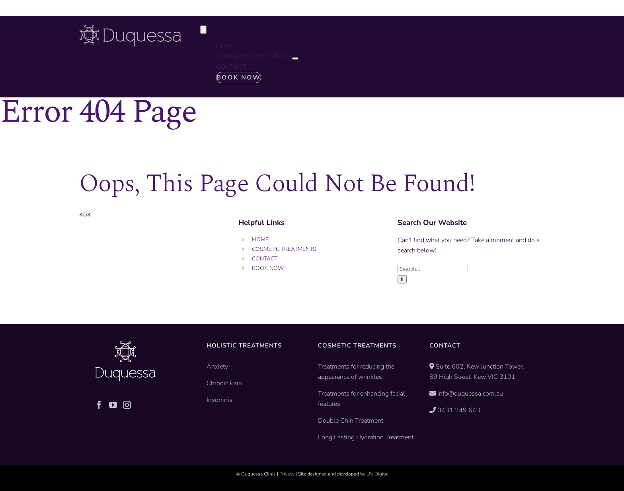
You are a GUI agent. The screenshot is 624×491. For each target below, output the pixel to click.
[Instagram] (127, 405)
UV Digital (377, 474)
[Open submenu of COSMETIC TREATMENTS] (295, 58)
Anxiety (217, 366)
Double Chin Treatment (350, 420)
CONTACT (264, 258)
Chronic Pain (224, 383)
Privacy (286, 474)
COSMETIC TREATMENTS (284, 249)
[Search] (402, 279)
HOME (260, 239)
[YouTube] (113, 405)
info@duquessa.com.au (470, 393)
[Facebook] (99, 405)
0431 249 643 (458, 410)
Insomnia (219, 400)
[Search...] (433, 269)
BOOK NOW (268, 268)
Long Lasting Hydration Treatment (365, 437)
